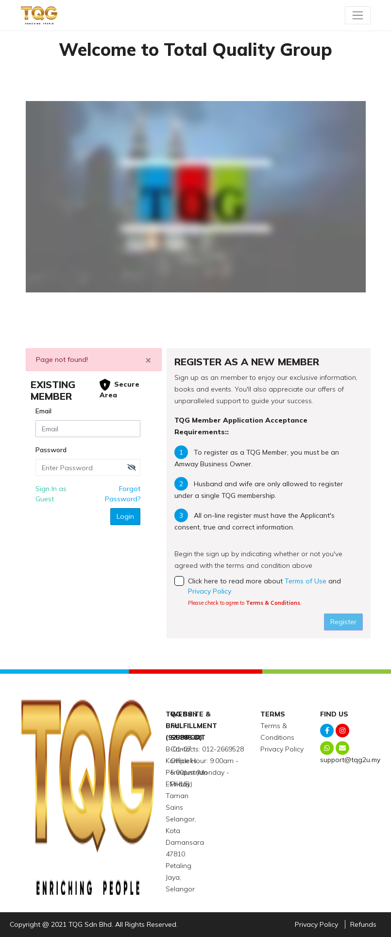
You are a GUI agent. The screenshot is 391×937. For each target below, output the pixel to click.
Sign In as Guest (51, 493)
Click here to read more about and (268, 592)
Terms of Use (305, 581)
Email (43, 411)
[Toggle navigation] (357, 15)
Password (51, 449)
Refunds (363, 924)
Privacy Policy (209, 591)
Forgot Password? (122, 493)
